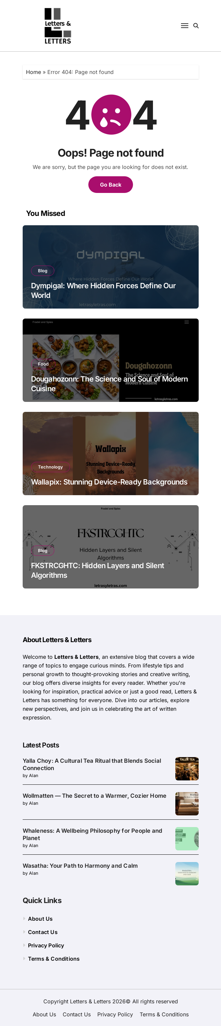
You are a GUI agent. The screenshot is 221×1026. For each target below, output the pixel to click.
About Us (40, 918)
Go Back (110, 184)
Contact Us (43, 932)
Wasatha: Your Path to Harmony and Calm (80, 865)
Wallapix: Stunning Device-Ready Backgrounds (109, 482)
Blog (42, 270)
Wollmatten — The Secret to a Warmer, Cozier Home (95, 795)
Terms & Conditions (54, 958)
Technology (50, 467)
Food (43, 364)
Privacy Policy (46, 945)
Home (33, 72)
